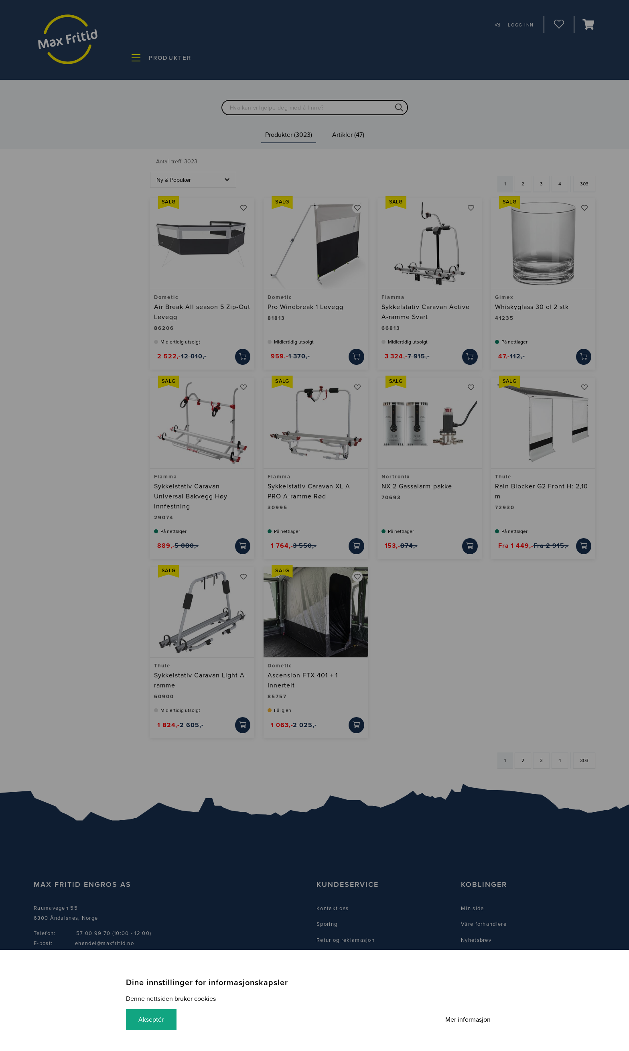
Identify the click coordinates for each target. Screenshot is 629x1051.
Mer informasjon (467, 1020)
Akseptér (151, 1020)
